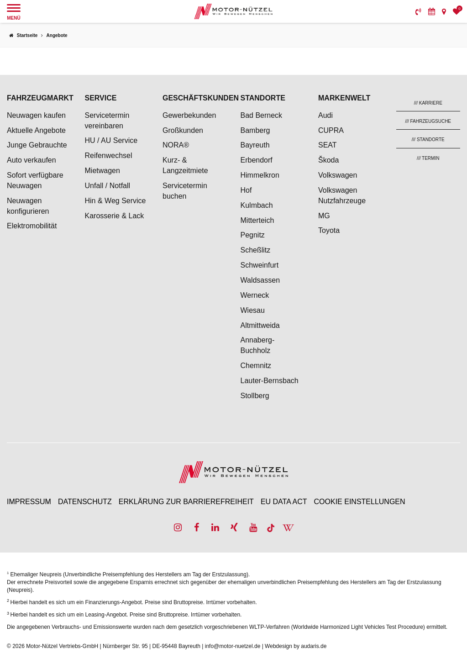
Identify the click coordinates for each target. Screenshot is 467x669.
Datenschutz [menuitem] (85, 502)
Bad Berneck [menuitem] (262, 115)
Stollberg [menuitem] (255, 396)
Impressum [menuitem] (29, 502)
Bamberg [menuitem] (255, 130)
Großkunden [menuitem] (183, 130)
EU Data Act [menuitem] (284, 502)
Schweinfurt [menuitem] (260, 265)
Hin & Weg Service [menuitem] (115, 201)
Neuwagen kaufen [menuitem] (36, 115)
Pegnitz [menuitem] (253, 235)
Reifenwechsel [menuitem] (108, 155)
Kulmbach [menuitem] (257, 205)
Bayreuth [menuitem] (255, 145)
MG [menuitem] (324, 216)
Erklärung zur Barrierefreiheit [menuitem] (186, 502)
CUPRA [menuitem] (331, 130)
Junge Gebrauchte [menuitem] (37, 145)
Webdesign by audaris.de (295, 646)
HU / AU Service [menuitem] (111, 140)
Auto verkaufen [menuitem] (31, 160)
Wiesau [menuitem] (253, 310)
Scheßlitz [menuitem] (256, 250)
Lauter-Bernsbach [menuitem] (270, 381)
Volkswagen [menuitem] (337, 175)
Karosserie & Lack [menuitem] (114, 216)
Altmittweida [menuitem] (260, 325)
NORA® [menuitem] (177, 145)
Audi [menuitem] (325, 115)
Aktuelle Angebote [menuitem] (36, 130)
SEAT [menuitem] (327, 145)
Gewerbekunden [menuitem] (189, 115)
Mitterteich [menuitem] (257, 220)
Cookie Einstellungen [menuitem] (359, 502)
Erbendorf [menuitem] (257, 160)
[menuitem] (418, 11)
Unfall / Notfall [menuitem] (108, 186)
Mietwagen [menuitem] (102, 170)
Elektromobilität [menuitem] (32, 226)
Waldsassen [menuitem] (260, 280)
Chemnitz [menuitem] (256, 365)
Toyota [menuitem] (329, 230)
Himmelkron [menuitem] (260, 175)
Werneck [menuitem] (255, 295)
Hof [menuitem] (246, 190)
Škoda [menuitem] (328, 160)
